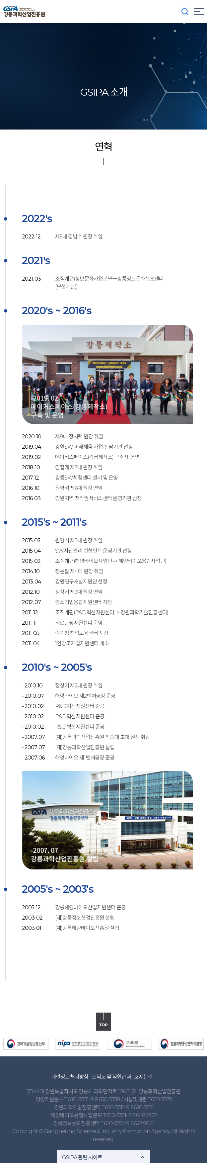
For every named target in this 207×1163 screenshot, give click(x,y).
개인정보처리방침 (69, 1077)
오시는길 (143, 1077)
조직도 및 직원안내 (111, 1077)
